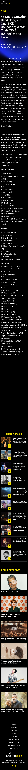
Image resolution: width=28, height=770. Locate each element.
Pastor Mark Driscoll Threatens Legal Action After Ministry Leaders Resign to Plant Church (19, 478)
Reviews (14, 728)
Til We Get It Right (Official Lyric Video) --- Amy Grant (12, 615)
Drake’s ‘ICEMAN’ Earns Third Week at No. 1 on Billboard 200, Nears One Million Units (19, 553)
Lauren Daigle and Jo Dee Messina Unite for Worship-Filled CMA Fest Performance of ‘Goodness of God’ (20, 441)
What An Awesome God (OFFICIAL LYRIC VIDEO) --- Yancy (13, 686)
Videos (14, 733)
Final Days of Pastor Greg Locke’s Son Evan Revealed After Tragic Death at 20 (20, 502)
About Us (14, 736)
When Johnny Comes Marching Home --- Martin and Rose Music (12, 710)
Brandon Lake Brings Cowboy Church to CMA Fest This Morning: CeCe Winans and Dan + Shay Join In (19, 516)
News (14, 725)
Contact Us (14, 748)
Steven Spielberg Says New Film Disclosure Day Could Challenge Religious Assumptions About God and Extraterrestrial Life (20, 491)
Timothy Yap (7, 44)
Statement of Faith (14, 745)
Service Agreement (14, 739)
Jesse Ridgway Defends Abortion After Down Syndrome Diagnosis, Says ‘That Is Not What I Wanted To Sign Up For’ (20, 453)
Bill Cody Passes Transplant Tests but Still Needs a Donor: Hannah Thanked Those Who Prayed (19, 529)
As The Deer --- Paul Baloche (11, 592)
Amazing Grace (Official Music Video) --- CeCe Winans (11, 662)
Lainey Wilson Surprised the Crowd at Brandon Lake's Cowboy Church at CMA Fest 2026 (19, 541)
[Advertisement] (14, 423)
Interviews (14, 730)
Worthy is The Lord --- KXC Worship (13, 639)
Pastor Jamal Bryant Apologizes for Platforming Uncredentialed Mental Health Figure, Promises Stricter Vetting (20, 466)
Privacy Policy (14, 742)
